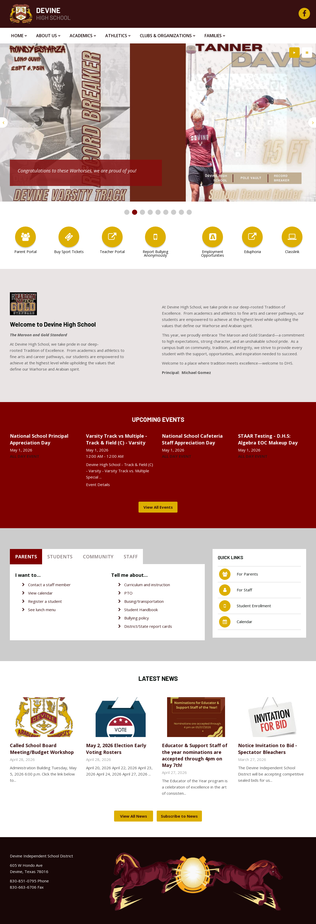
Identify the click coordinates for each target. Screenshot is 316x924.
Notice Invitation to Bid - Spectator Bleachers (267, 748)
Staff (131, 556)
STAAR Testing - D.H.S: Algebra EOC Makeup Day (268, 439)
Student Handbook (141, 609)
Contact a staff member (49, 584)
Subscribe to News (179, 816)
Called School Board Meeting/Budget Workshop (42, 748)
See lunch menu (42, 609)
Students (60, 556)
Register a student (45, 601)
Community (98, 556)
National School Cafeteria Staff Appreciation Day (192, 439)
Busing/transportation (144, 601)
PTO (128, 593)
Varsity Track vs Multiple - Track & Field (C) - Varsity (116, 439)
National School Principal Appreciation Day (39, 439)
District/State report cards (148, 626)
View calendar (40, 593)
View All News (133, 816)
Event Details (98, 484)
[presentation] (4, 122)
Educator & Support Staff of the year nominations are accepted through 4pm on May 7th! (194, 755)
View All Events (158, 507)
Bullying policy (136, 618)
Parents (26, 556)
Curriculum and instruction (147, 584)
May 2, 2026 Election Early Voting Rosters (116, 748)
